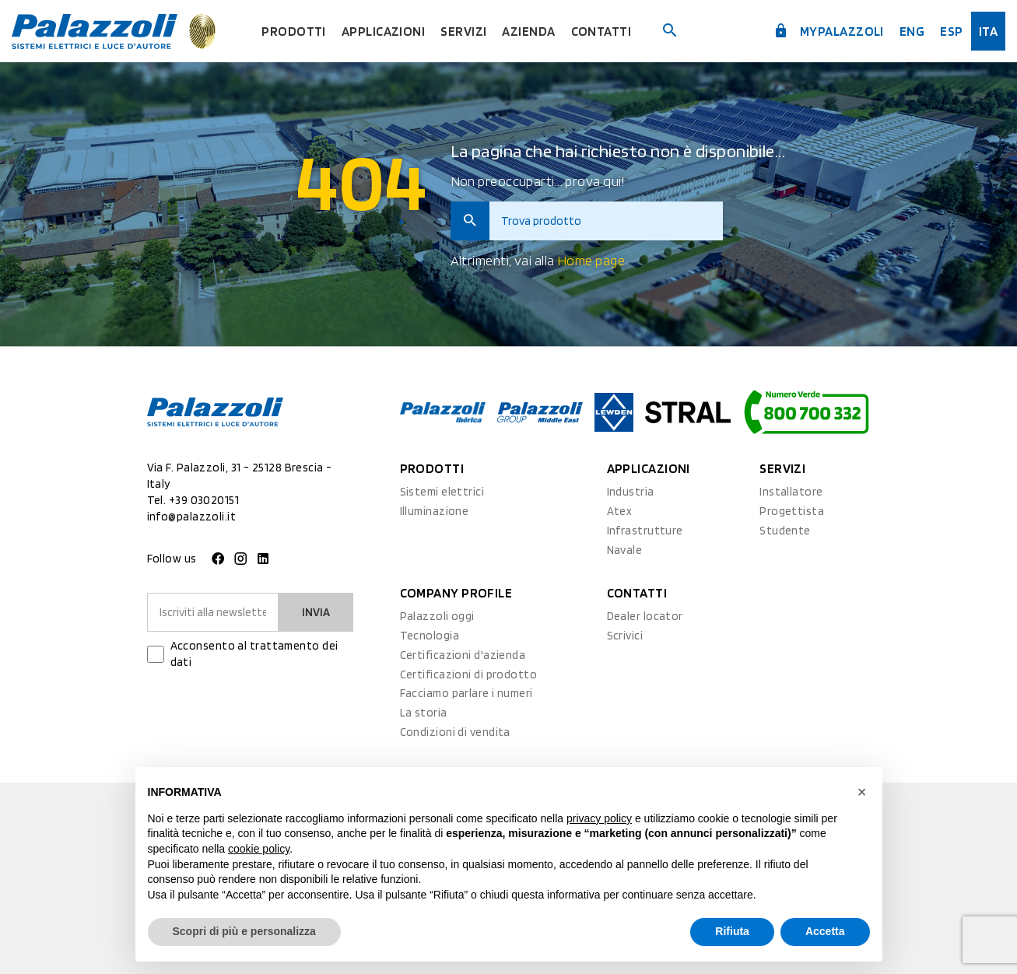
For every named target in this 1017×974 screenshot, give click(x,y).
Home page (591, 260)
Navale (625, 550)
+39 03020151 (204, 500)
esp (951, 31)
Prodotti (293, 31)
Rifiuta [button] (732, 931)
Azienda (528, 31)
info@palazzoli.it (192, 517)
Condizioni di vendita (455, 732)
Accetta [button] (825, 931)
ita (988, 31)
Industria (630, 492)
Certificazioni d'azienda (463, 655)
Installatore (790, 492)
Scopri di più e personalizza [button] (244, 931)
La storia (423, 713)
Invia (316, 612)
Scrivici (625, 636)
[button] (862, 792)
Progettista (791, 511)
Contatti (601, 31)
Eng (912, 31)
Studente (785, 531)
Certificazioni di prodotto (469, 674)
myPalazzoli (828, 31)
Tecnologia (430, 636)
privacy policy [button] (599, 818)
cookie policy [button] (258, 849)
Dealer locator (645, 616)
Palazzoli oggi (437, 616)
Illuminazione (434, 511)
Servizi (463, 31)
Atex (620, 511)
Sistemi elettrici (442, 492)
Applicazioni (383, 31)
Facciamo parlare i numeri (466, 693)
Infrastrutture (645, 531)
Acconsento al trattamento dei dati (254, 654)
